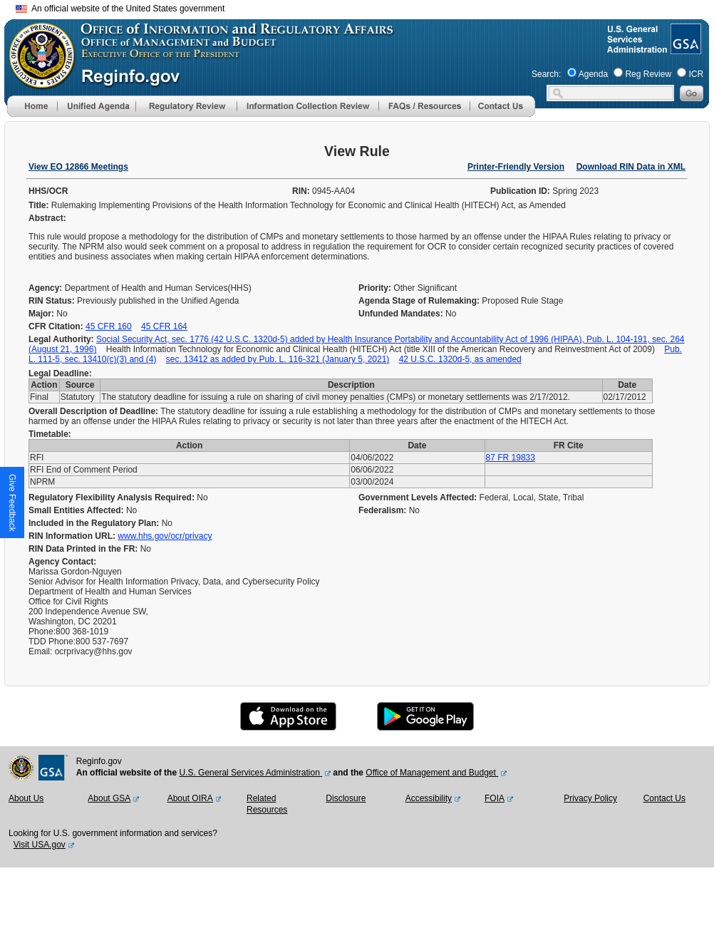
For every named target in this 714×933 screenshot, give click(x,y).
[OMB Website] (37, 82)
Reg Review (648, 74)
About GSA (109, 798)
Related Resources (267, 804)
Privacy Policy (590, 798)
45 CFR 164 (164, 326)
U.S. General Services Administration (250, 773)
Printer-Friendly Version (515, 167)
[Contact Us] (502, 114)
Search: (546, 74)
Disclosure (346, 798)
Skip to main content (365, 7)
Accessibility (428, 798)
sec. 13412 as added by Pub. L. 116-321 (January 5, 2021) (278, 359)
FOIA (495, 798)
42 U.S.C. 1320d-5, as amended (460, 359)
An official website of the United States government (120, 9)
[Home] (32, 114)
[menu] (96, 106)
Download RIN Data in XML (630, 167)
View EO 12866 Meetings (78, 167)
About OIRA (190, 798)
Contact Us (664, 798)
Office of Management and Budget (432, 773)
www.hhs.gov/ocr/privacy (165, 536)
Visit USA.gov (40, 845)
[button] (96, 106)
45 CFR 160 (109, 326)
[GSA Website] (684, 48)
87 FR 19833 (510, 458)
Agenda (593, 74)
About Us (26, 798)
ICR (695, 74)
